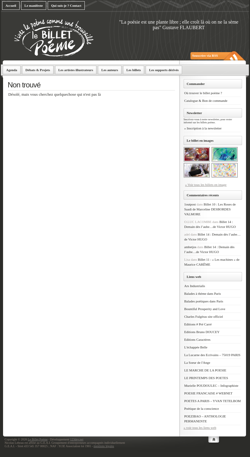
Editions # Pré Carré (198, 324)
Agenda (11, 70)
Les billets (133, 70)
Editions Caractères (197, 339)
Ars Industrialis (194, 286)
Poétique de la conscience (201, 408)
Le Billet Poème (38, 439)
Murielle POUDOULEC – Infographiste (211, 385)
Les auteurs (109, 70)
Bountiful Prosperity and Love (204, 309)
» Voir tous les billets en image (205, 184)
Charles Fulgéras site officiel (203, 316)
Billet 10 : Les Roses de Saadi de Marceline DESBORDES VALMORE (210, 209)
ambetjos (190, 247)
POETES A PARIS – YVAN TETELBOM (212, 401)
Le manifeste (33, 5)
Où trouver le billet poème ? (203, 93)
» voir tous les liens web (200, 427)
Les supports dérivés (164, 70)
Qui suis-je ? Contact (66, 5)
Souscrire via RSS (205, 55)
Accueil (11, 5)
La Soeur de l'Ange (197, 362)
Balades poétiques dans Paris (203, 301)
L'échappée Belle (195, 347)
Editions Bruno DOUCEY (202, 332)
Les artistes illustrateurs (75, 70)
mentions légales (104, 446)
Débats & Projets (37, 70)
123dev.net (77, 439)
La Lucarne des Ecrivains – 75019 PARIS (212, 355)
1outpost (190, 204)
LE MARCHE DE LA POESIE (205, 370)
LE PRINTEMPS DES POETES (206, 378)
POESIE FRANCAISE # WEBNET (208, 393)
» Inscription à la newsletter (203, 128)
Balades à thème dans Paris (202, 293)
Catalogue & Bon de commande (205, 100)
